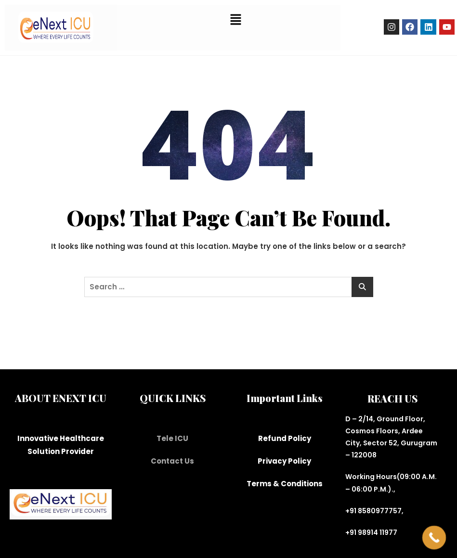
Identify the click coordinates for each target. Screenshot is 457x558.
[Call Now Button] (434, 538)
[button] (235, 19)
